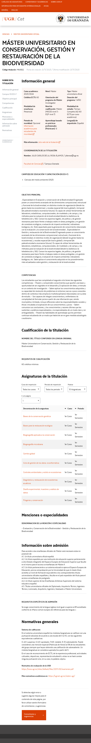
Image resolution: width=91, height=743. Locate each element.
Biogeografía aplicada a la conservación (39, 435)
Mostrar (77, 388)
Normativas (7, 130)
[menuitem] (12, 2)
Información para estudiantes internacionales (21, 6)
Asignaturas (7, 112)
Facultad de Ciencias (33, 164)
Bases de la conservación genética (37, 416)
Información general (10, 89)
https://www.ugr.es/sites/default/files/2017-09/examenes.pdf (47, 669)
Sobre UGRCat (56, 2)
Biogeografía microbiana (33, 444)
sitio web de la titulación (49, 142)
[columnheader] (42, 409)
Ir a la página (31, 399)
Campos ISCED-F (9, 94)
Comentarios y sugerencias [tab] (30, 715)
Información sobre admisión (9, 124)
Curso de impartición (31, 388)
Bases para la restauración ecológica (37, 425)
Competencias (8, 103)
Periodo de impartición (54, 388)
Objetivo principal (9, 99)
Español (5, 10)
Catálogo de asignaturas (12, 2)
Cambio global (29, 453)
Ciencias (5, 34)
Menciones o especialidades (8, 118)
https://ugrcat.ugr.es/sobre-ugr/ (61, 676)
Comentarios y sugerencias (36, 2)
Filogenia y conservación (33, 500)
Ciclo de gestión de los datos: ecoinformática (41, 463)
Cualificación (7, 108)
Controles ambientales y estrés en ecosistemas (42, 472)
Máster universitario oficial (26, 34)
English (14, 10)
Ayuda (46, 6)
